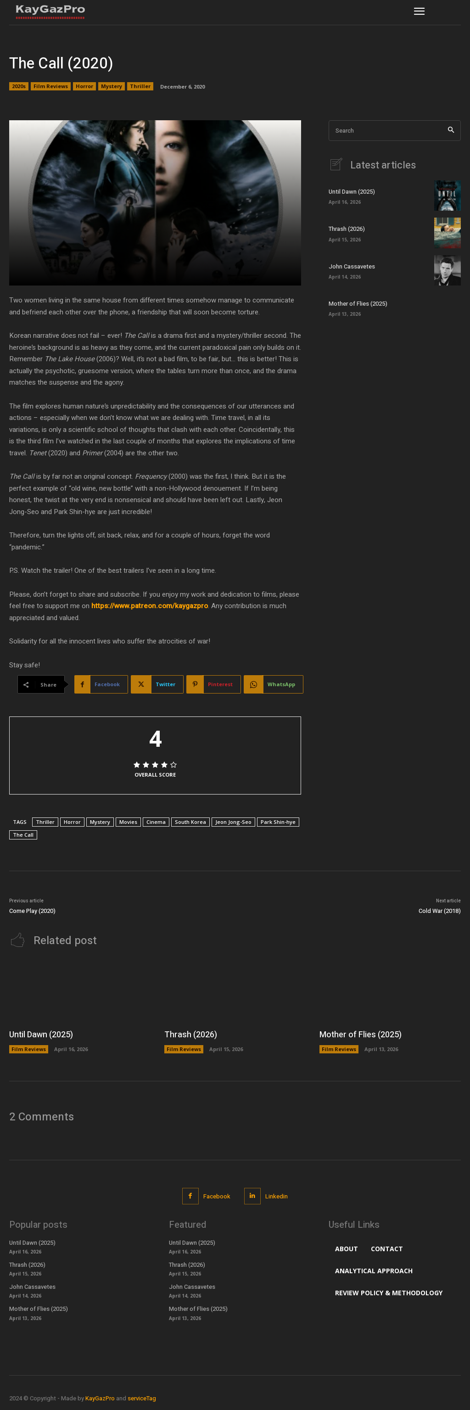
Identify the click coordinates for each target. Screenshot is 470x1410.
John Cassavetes (352, 266)
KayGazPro (100, 1398)
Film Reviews (51, 86)
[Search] (451, 130)
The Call (23, 834)
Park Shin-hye (278, 821)
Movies (128, 821)
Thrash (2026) (347, 228)
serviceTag (142, 1398)
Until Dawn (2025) (352, 191)
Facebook (216, 1196)
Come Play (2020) (32, 910)
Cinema (156, 821)
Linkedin (276, 1196)
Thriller (140, 86)
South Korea (190, 821)
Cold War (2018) (440, 910)
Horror (84, 86)
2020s (18, 86)
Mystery (111, 86)
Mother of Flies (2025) (358, 303)
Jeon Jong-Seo (233, 821)
